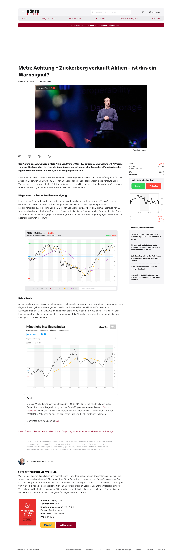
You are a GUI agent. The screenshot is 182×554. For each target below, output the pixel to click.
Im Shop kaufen (66, 525)
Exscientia (31, 410)
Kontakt (138, 549)
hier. (57, 421)
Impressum (149, 549)
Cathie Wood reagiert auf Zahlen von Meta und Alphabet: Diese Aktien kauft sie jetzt (146, 236)
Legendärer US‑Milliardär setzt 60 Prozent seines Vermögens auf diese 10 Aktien (145, 277)
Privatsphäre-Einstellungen (123, 549)
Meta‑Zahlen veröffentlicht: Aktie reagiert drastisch (144, 268)
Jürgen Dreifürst (37, 461)
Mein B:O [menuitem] (156, 18)
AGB (99, 549)
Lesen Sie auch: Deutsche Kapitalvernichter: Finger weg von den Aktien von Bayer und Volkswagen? (66, 431)
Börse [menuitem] (24, 18)
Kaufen (138, 186)
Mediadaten (161, 549)
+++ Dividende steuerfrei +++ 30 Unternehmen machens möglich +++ (91, 25)
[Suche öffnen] (111, 12)
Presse (108, 549)
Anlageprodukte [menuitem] (48, 18)
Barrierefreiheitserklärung (73, 549)
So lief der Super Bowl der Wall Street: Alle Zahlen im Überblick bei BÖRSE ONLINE (146, 258)
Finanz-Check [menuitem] (75, 18)
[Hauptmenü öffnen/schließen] (22, 12)
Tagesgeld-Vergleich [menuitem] (129, 18)
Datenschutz (89, 549)
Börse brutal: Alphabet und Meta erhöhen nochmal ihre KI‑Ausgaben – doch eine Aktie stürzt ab (145, 247)
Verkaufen (154, 186)
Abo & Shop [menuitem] (101, 18)
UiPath (104, 407)
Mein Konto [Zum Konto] (154, 12)
